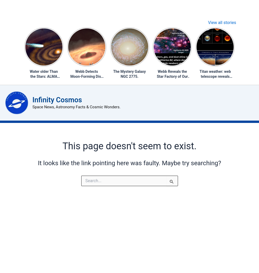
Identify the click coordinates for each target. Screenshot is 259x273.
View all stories (222, 22)
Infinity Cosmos (57, 100)
